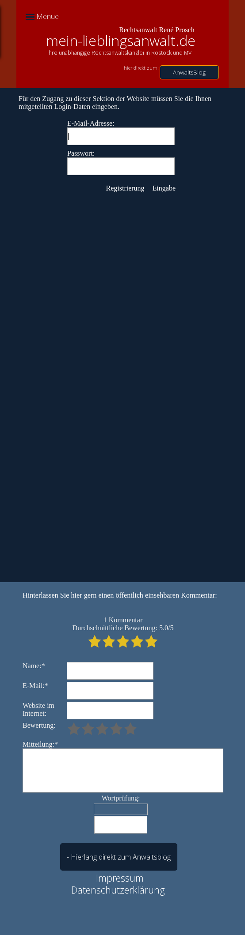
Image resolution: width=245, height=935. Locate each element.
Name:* (34, 665)
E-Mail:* (35, 685)
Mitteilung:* (40, 744)
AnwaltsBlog (189, 72)
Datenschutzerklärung (118, 889)
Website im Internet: (38, 709)
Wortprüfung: (121, 798)
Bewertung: (39, 725)
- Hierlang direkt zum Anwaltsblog (119, 857)
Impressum (120, 877)
